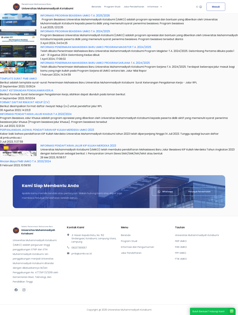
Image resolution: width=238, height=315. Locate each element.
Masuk (216, 6)
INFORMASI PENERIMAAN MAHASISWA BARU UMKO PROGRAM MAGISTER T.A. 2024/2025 (95, 47)
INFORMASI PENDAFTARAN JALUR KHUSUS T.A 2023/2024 (36, 114)
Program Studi (112, 6)
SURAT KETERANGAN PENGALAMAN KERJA (26, 90)
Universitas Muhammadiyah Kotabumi (197, 235)
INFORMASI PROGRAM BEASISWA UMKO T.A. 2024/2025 (75, 31)
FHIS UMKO (181, 247)
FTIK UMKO (181, 258)
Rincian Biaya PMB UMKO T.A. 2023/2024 (25, 161)
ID (199, 7)
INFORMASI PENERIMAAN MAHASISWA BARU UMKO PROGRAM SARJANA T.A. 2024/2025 (95, 63)
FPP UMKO (180, 253)
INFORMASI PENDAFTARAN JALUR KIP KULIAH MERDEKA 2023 (78, 145)
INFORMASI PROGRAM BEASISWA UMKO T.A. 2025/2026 (75, 15)
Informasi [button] (155, 6)
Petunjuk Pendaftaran (199, 191)
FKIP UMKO (181, 241)
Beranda (96, 6)
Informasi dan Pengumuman (137, 247)
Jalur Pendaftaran (134, 6)
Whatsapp (165, 191)
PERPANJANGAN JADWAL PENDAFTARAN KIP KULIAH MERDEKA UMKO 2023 (47, 130)
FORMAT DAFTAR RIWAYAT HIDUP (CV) (25, 102)
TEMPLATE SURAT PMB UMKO (18, 78)
